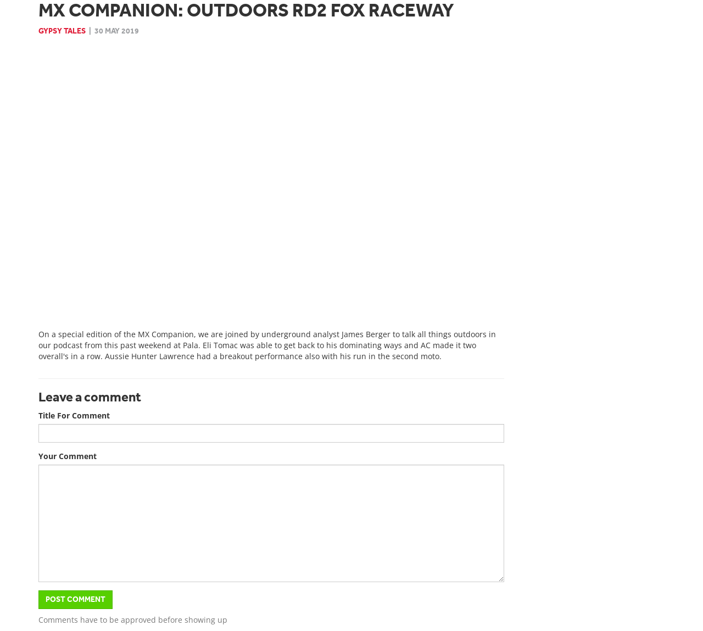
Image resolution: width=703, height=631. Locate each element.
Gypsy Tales (62, 31)
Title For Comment (74, 415)
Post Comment (75, 599)
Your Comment (67, 456)
